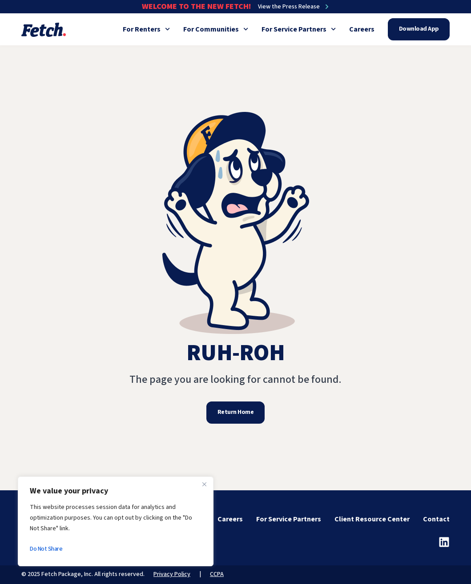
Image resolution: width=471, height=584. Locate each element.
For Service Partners (299, 29)
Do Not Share (46, 548)
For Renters (146, 29)
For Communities (215, 29)
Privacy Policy (171, 574)
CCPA (217, 574)
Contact (436, 519)
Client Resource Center (372, 519)
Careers (361, 29)
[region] (115, 521)
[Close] (204, 484)
